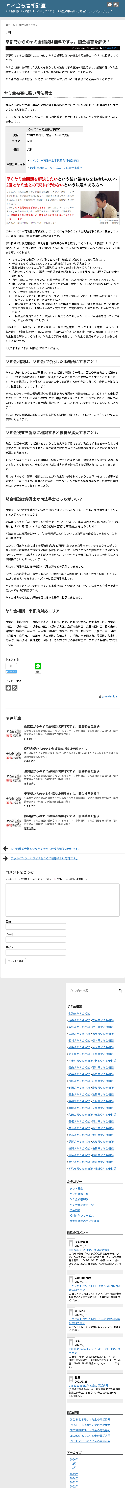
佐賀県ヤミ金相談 (103, 1148)
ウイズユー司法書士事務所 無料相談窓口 (54, 160)
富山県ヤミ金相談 (79, 1067)
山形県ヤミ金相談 (79, 1034)
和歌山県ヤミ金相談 (80, 1115)
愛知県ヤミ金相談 (103, 1088)
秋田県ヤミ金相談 (103, 1027)
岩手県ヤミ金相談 (103, 1020)
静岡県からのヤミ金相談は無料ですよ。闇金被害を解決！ (63, 816)
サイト (10, 947)
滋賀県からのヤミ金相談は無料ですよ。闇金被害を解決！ (63, 771)
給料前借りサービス (82, 1215)
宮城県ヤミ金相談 (79, 1027)
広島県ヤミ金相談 (79, 1128)
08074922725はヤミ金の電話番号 (89, 1250)
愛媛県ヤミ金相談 (79, 1142)
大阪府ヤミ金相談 (103, 1101)
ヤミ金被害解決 (110, 48)
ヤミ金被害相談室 (26, 5)
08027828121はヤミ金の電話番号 (90, 1430)
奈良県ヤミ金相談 (103, 1108)
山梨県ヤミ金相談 (103, 1074)
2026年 (74, 1459)
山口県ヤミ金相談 (103, 1128)
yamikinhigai (110, 696)
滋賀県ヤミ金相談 (103, 1094)
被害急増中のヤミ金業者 (84, 1221)
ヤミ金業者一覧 (79, 1194)
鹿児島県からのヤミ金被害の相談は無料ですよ (55, 748)
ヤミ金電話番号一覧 (82, 1205)
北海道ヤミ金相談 (79, 1013)
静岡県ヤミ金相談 (79, 1088)
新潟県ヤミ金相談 (105, 1061)
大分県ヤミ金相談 (79, 1162)
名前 (8, 921)
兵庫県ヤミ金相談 (79, 1108)
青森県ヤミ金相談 (79, 1020)
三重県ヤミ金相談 (79, 1094)
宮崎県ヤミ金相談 (103, 1162)
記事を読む (30, 738)
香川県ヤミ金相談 (103, 1135)
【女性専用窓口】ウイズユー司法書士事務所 (56, 168)
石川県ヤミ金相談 (103, 1067)
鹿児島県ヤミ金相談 (80, 1169)
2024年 (74, 1478)
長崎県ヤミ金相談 (79, 1155)
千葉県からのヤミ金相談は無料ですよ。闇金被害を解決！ (63, 793)
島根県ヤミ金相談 (79, 1121)
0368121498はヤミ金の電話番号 (88, 1385)
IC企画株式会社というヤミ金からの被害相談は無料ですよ (42, 848)
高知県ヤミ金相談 (103, 1142)
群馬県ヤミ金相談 (79, 1047)
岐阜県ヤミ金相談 (103, 1081)
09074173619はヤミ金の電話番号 (90, 1441)
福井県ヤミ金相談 (79, 1074)
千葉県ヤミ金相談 (103, 1054)
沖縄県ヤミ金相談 (105, 1169)
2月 (74, 1463)
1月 (74, 1467)
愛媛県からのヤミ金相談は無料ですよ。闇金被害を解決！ (63, 726)
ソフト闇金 (76, 1188)
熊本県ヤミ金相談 (103, 1155)
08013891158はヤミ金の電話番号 (90, 1419)
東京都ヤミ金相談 (79, 1054)
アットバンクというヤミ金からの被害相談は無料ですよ (40, 858)
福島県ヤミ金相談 (103, 1034)
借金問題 (75, 1210)
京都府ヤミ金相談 (79, 1101)
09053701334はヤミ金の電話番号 (90, 1425)
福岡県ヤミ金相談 (79, 1148)
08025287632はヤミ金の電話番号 (90, 1436)
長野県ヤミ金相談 (79, 1081)
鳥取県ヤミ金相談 (105, 1115)
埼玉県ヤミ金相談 (103, 1047)
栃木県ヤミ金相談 (103, 1040)
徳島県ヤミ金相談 (79, 1135)
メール (10, 934)
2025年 (74, 1474)
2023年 (74, 1482)
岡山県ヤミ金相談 (103, 1121)
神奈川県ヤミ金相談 (80, 1061)
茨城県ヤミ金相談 (79, 1040)
